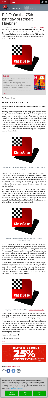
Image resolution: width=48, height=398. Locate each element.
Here (20, 385)
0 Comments (42, 27)
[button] (13, 2)
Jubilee (9, 366)
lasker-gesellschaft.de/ (36, 310)
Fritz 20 (6, 76)
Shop (4, 2)
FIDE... (4, 341)
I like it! (36, 27)
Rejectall (25, 393)
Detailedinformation (12, 393)
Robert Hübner (16, 366)
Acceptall (39, 393)
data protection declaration (16, 388)
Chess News (15, 8)
